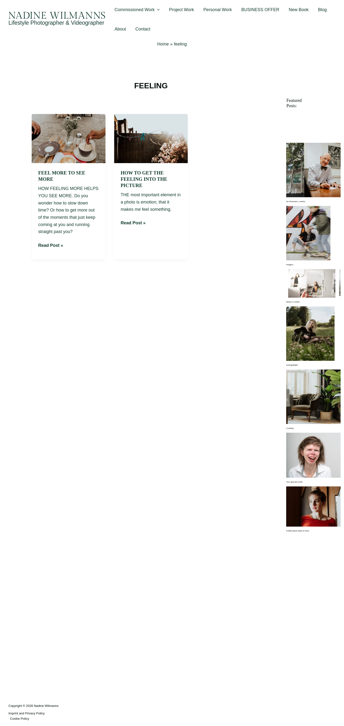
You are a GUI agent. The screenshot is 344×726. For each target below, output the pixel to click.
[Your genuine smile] (313, 455)
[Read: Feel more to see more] (68, 138)
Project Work (180, 9)
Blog (318, 9)
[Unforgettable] (310, 333)
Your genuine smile (294, 482)
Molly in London (293, 302)
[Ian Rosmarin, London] (313, 170)
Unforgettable (292, 365)
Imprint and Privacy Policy (26, 713)
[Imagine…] (308, 233)
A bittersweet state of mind (297, 531)
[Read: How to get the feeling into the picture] (151, 138)
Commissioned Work (136, 9)
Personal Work (216, 9)
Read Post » (50, 245)
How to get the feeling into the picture (144, 179)
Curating (289, 428)
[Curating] (313, 396)
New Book (295, 9)
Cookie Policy (19, 718)
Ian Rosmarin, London (295, 201)
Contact (141, 29)
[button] (156, 9)
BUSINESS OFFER (258, 9)
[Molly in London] (313, 283)
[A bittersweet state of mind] (313, 506)
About (120, 29)
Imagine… (290, 265)
